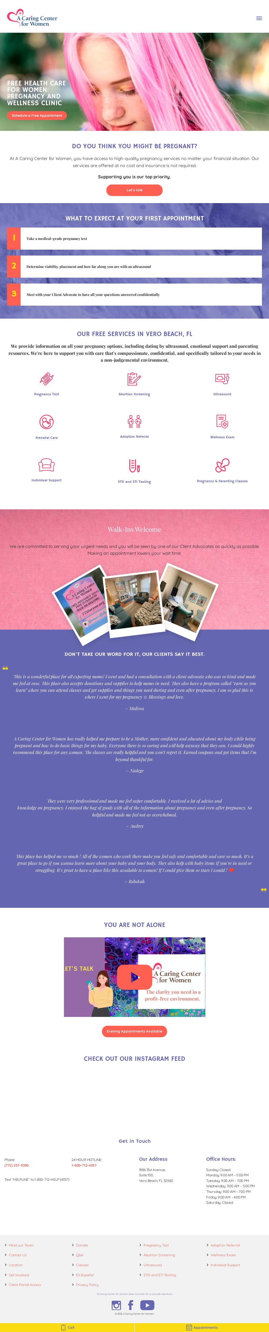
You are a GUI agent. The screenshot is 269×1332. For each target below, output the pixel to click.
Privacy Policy (87, 1284)
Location (16, 1265)
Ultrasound (152, 1265)
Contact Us (18, 1255)
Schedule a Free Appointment (37, 115)
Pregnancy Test (156, 1245)
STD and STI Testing (159, 1275)
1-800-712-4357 (84, 1165)
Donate (82, 1245)
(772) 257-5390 (16, 1165)
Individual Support (225, 1265)
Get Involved (19, 1275)
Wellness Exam (223, 1255)
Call (67, 1327)
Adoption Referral (225, 1245)
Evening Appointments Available (134, 1031)
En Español (85, 1275)
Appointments (202, 1327)
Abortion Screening (159, 1255)
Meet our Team (21, 1245)
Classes (82, 1265)
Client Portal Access (25, 1284)
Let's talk (135, 190)
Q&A (79, 1255)
